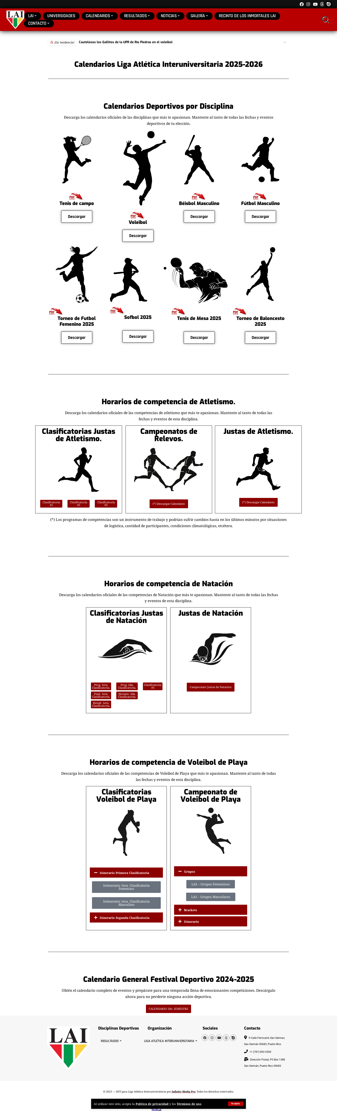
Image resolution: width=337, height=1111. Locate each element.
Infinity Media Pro (183, 1091)
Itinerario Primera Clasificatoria (124, 873)
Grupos (189, 871)
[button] (284, 42)
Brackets (190, 910)
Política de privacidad (152, 1104)
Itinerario (191, 922)
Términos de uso (189, 1104)
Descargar (77, 216)
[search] (325, 20)
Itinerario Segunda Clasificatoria (124, 918)
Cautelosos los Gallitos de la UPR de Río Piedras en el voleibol (126, 42)
